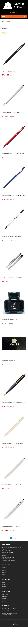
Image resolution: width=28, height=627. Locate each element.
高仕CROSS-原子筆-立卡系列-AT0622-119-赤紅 (13, 153)
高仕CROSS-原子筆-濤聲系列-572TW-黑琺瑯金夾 (13, 402)
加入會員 (4, 584)
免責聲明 (4, 598)
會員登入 (4, 582)
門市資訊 (4, 574)
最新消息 (4, 572)
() (14, 12)
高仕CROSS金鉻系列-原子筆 (8, 360)
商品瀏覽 (8, 21)
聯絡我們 (4, 601)
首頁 (3, 21)
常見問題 (4, 586)
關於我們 (4, 567)
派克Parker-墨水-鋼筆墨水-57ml (9, 319)
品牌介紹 (4, 570)
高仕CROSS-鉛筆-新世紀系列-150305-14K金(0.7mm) (12, 527)
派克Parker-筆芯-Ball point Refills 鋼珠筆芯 (12, 236)
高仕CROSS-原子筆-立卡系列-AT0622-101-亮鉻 (13, 112)
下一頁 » (15, 538)
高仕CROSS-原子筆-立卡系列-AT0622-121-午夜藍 (13, 195)
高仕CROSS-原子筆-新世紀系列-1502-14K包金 (12, 485)
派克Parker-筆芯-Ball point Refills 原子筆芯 (12, 278)
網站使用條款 (5, 594)
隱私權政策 (4, 596)
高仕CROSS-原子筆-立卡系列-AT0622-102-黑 (12, 71)
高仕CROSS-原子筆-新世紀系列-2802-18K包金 (12, 443)
